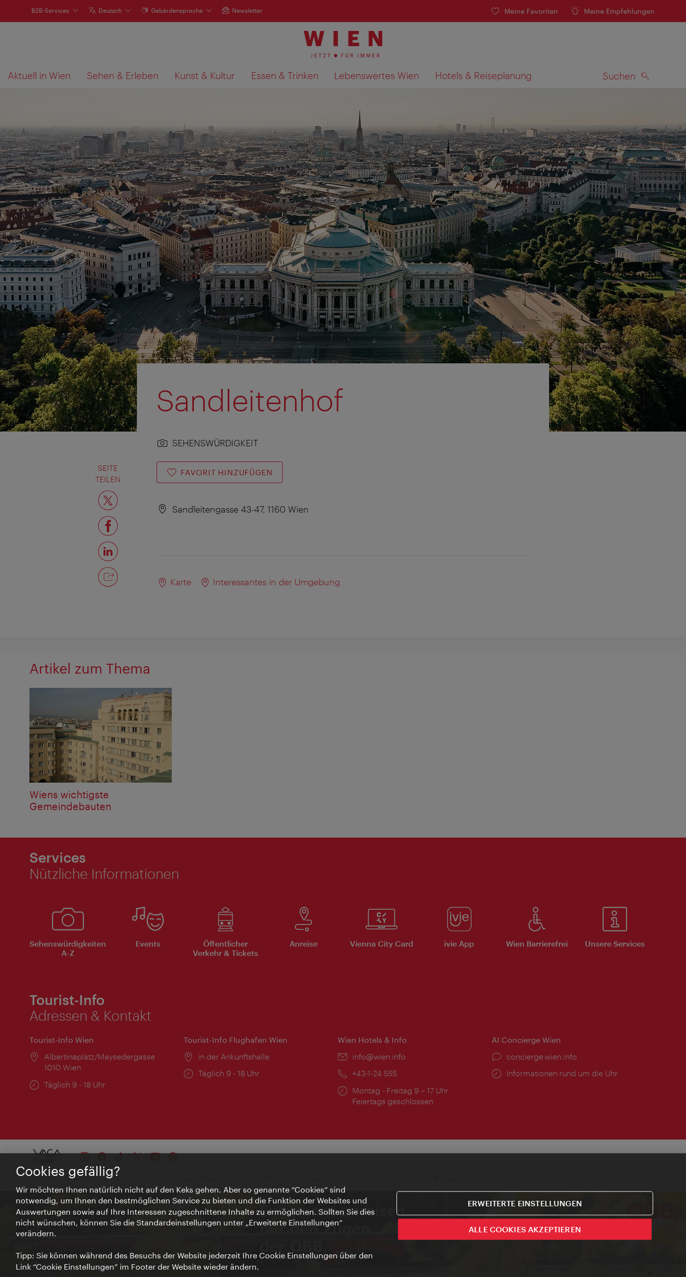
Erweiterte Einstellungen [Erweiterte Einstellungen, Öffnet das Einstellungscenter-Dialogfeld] (525, 1204)
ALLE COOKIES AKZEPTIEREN (525, 1230)
